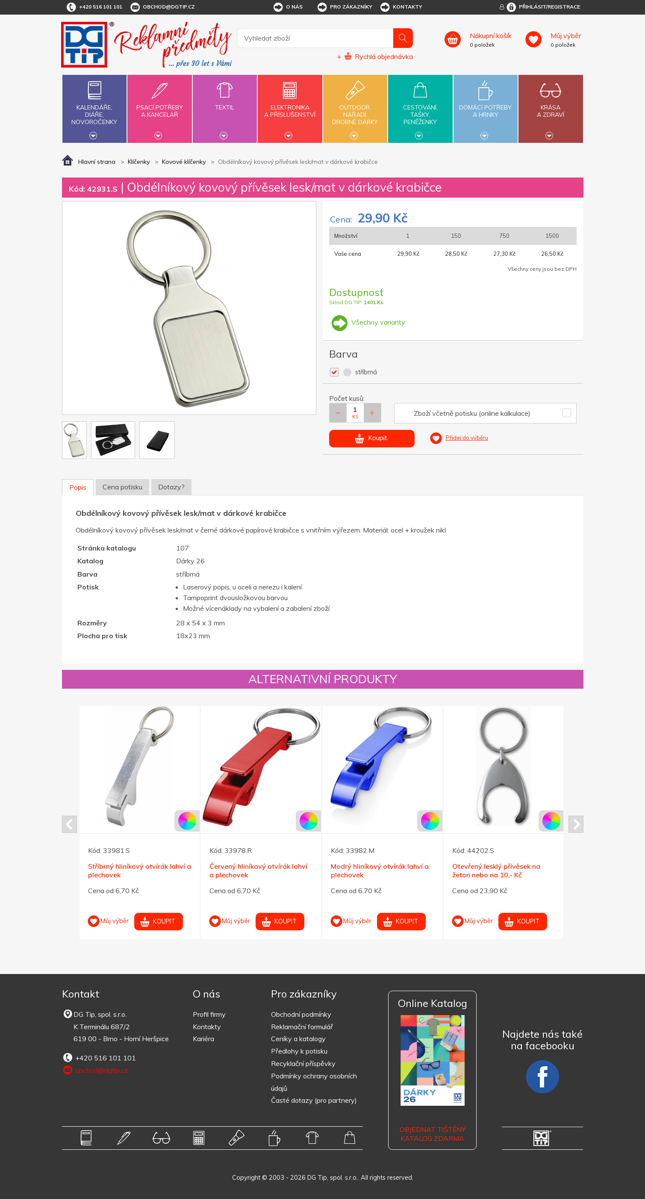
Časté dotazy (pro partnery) (314, 1100)
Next (575, 824)
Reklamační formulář (302, 1026)
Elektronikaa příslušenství (290, 106)
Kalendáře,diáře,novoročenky (94, 108)
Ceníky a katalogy (298, 1038)
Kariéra (203, 1038)
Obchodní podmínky (301, 1014)
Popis (77, 487)
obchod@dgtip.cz (162, 7)
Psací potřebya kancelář (159, 106)
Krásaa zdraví (550, 106)
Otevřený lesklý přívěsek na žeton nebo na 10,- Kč (496, 870)
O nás (287, 7)
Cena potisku (122, 487)
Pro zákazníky (344, 7)
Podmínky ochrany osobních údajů (314, 1082)
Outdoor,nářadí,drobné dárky (355, 108)
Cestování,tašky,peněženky (420, 108)
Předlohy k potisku (299, 1051)
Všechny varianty (367, 322)
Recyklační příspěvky (303, 1063)
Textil (225, 102)
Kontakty (400, 7)
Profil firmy (209, 1014)
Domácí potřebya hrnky (485, 106)
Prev (69, 824)
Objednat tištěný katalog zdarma (432, 1134)
